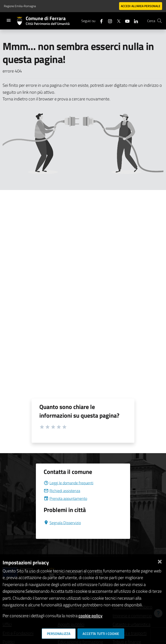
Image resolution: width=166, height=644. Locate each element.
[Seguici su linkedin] (134, 20)
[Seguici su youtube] (125, 20)
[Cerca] (159, 20)
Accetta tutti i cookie (101, 633)
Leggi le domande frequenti (68, 483)
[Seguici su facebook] (99, 20)
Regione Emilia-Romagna (20, 6)
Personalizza (58, 633)
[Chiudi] (159, 560)
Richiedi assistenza (62, 491)
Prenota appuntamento (65, 498)
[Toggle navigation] (8, 20)
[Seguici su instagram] (108, 20)
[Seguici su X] (117, 20)
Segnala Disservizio (62, 523)
